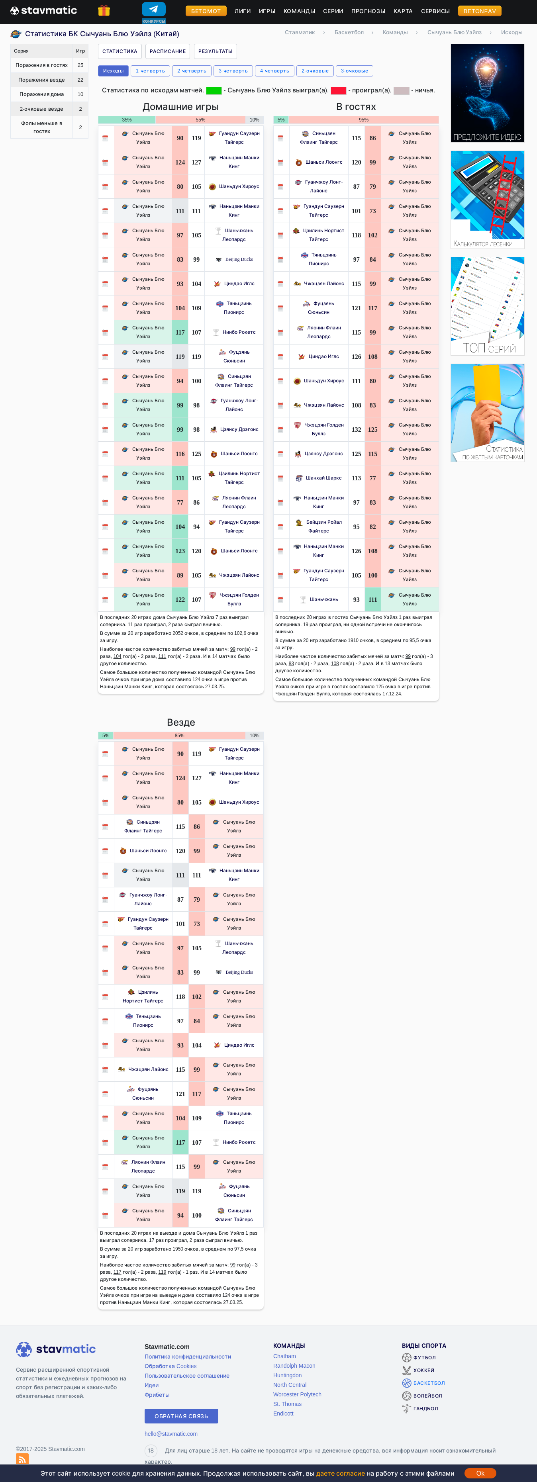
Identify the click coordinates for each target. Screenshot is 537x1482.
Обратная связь (181, 1416)
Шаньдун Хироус (234, 186)
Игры (267, 11)
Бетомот (206, 11)
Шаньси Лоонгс (234, 453)
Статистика (119, 51)
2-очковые (315, 71)
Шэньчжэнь (319, 599)
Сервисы (435, 11)
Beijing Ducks (234, 259)
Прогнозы (368, 11)
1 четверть (150, 71)
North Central (289, 1384)
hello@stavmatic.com (171, 1433)
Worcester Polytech (297, 1394)
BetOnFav (480, 11)
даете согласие (340, 1473)
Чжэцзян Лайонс (234, 575)
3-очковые (354, 71)
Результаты (215, 51)
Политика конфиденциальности (188, 1356)
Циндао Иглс (234, 283)
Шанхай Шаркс (319, 478)
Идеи (152, 1385)
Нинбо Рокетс (234, 332)
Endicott (283, 1413)
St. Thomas (287, 1403)
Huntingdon (287, 1375)
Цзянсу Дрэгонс (234, 429)
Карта (404, 11)
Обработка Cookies (170, 1366)
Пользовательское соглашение (187, 1375)
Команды (300, 11)
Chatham (284, 1356)
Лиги (243, 11)
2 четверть (191, 71)
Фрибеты (157, 1394)
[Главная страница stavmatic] (43, 10)
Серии (333, 11)
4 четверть (274, 71)
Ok (480, 1473)
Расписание (168, 51)
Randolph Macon (294, 1365)
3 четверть (233, 71)
